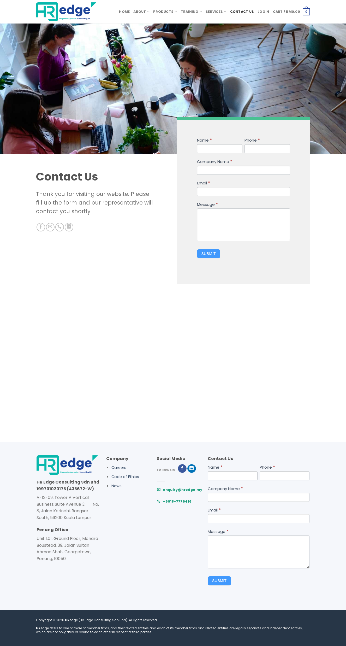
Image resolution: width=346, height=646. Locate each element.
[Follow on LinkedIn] (69, 227)
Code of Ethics (125, 476)
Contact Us (242, 11)
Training (191, 11)
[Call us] (59, 227)
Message (207, 204)
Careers (118, 467)
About (141, 11)
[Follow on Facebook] (41, 227)
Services (216, 11)
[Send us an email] (50, 227)
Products (165, 11)
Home (124, 11)
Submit (208, 254)
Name (204, 140)
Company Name (214, 161)
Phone (252, 140)
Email (203, 183)
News (116, 485)
